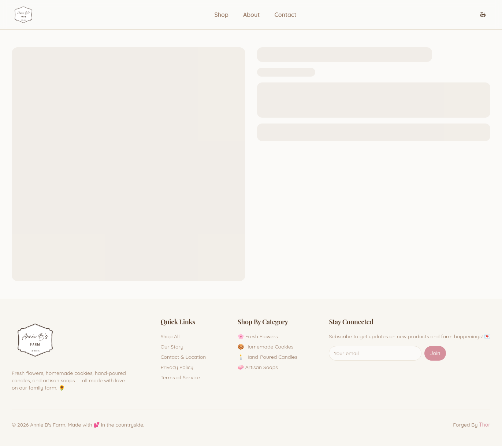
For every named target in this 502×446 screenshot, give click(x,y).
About (251, 14)
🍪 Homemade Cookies (266, 346)
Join (435, 353)
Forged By (471, 424)
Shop (221, 14)
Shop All (169, 336)
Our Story (171, 346)
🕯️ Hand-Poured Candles (267, 357)
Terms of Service (180, 377)
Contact (285, 14)
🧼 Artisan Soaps (258, 367)
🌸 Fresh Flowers (258, 336)
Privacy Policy (176, 367)
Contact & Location (183, 357)
